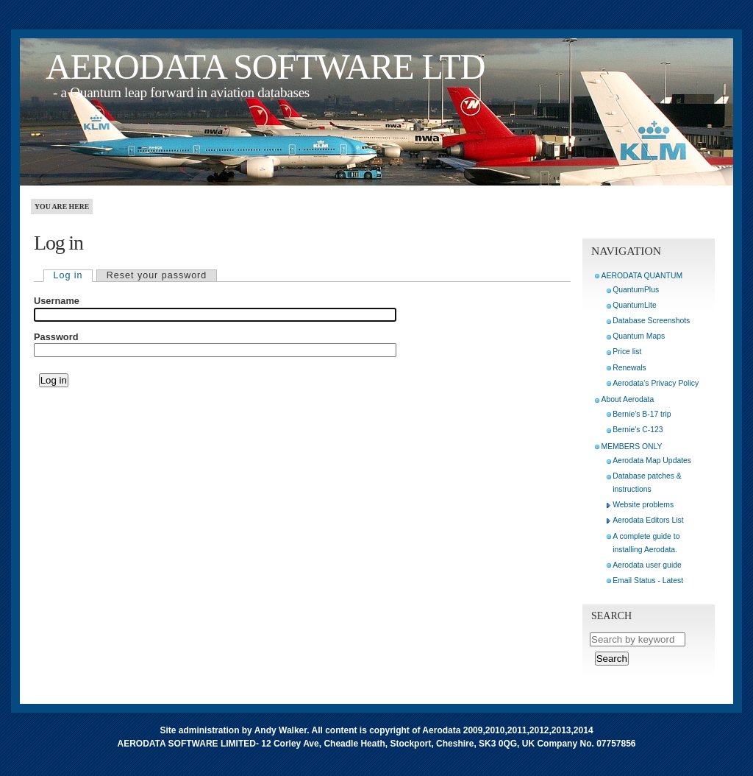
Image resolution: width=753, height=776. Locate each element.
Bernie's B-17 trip (642, 414)
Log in (68, 275)
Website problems (643, 505)
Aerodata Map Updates (652, 460)
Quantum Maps (639, 336)
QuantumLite (635, 305)
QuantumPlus (636, 290)
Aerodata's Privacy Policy (656, 383)
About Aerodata (628, 399)
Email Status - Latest (648, 580)
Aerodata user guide (647, 565)
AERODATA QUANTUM (642, 276)
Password (56, 337)
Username (56, 301)
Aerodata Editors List (648, 520)
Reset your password (157, 275)
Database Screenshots (651, 321)
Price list (627, 352)
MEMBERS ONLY (632, 446)
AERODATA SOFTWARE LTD (265, 66)
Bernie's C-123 (638, 430)
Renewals (629, 368)
